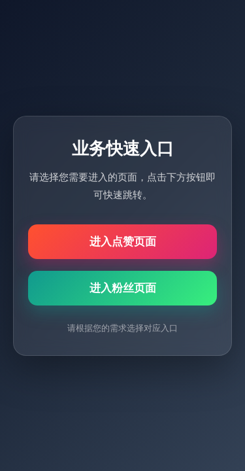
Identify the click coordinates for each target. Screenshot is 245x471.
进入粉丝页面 (123, 288)
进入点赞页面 (123, 242)
